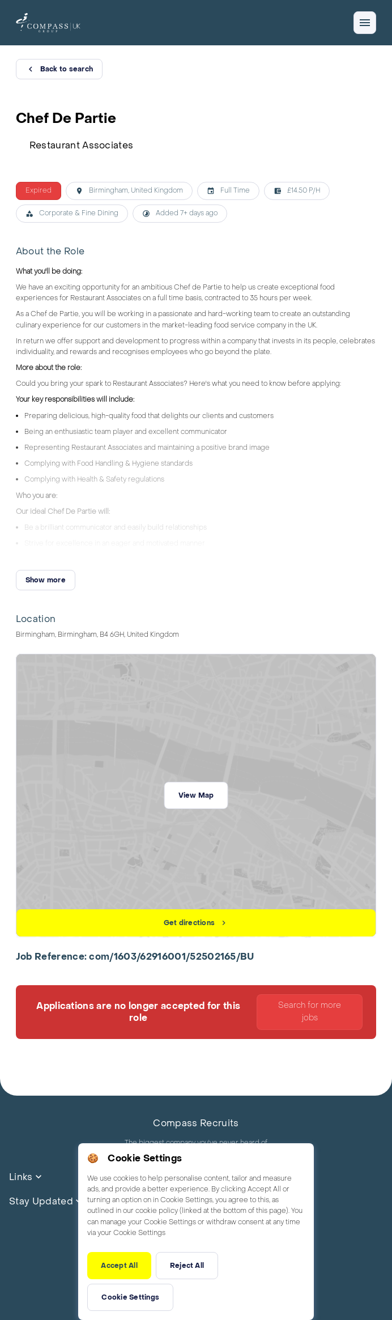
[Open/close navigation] (364, 22)
